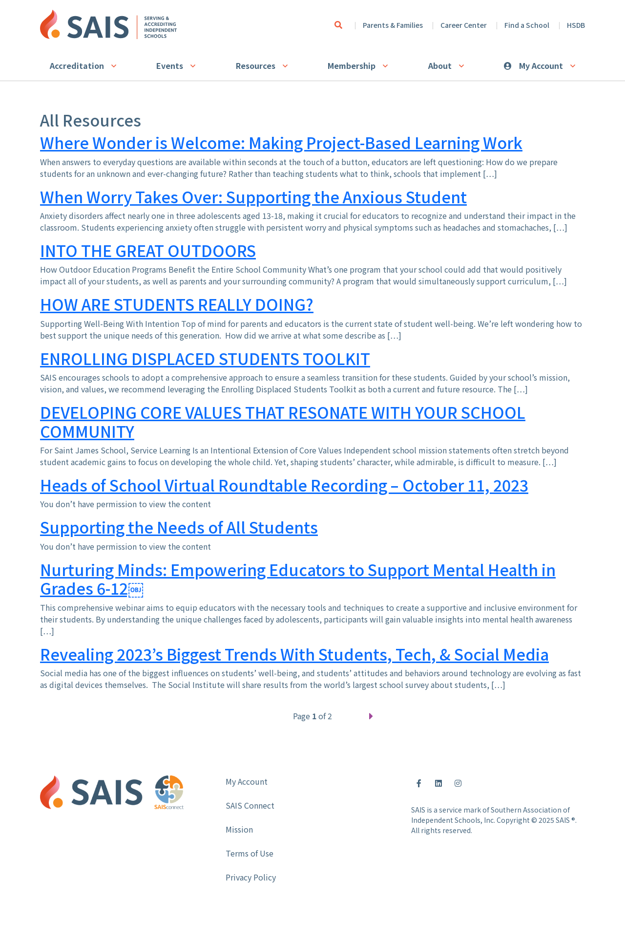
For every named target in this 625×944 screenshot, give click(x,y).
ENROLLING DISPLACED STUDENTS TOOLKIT (205, 358)
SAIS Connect (250, 805)
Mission (239, 829)
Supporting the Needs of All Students (179, 526)
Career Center (463, 25)
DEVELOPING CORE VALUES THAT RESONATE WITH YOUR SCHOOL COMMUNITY (282, 421)
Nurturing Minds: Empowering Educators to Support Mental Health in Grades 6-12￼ (298, 578)
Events (169, 65)
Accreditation (77, 65)
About (440, 65)
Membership (351, 65)
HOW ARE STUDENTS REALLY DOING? (176, 304)
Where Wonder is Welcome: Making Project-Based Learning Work (281, 142)
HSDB (576, 25)
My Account (541, 65)
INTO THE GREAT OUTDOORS (148, 250)
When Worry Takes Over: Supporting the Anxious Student (253, 196)
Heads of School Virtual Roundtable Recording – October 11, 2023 (284, 484)
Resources (255, 65)
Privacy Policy (251, 877)
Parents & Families (393, 25)
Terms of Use (249, 853)
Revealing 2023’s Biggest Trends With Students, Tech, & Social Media (294, 654)
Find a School (526, 25)
